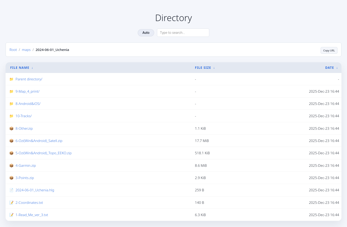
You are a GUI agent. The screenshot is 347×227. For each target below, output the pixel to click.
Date (329, 68)
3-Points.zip (25, 178)
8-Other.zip (24, 128)
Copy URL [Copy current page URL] (326, 49)
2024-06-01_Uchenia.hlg (35, 190)
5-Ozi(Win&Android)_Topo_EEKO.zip (44, 153)
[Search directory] (183, 32)
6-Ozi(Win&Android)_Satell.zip (39, 141)
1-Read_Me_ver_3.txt (32, 215)
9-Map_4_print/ (27, 91)
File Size (203, 68)
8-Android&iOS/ (28, 104)
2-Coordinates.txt (29, 203)
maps (26, 49)
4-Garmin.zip (26, 166)
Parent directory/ (29, 79)
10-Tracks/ (24, 116)
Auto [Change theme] (145, 33)
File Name (19, 68)
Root (13, 49)
